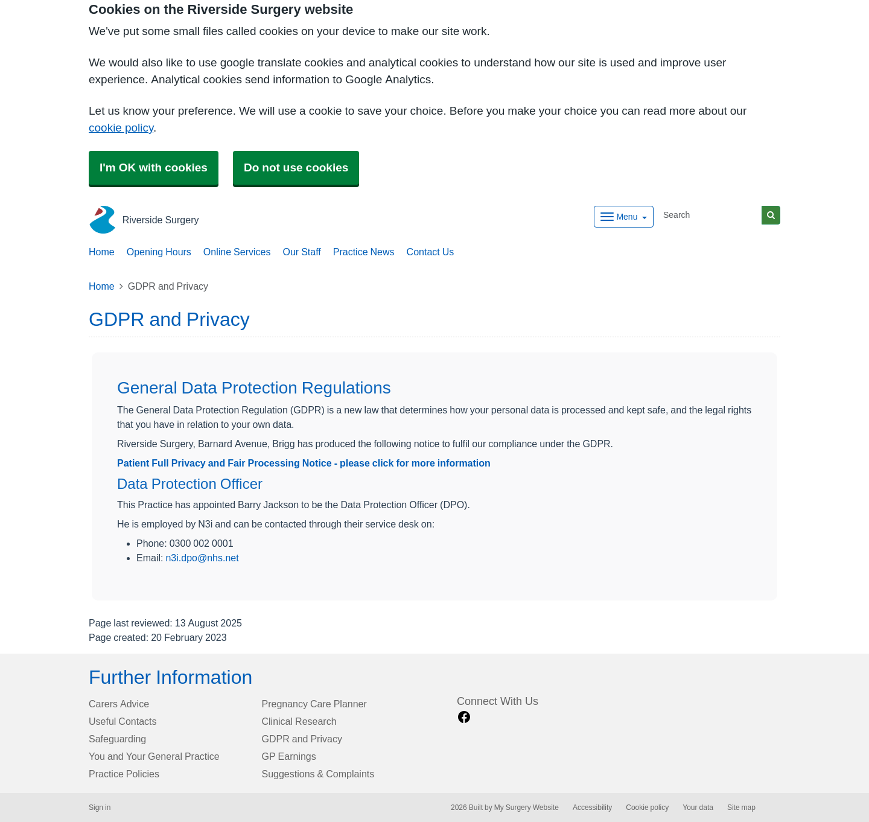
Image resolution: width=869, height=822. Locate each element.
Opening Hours (159, 251)
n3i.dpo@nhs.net (201, 558)
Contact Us (430, 251)
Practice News (364, 251)
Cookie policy (647, 807)
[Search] (710, 215)
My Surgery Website (526, 807)
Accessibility (592, 807)
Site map (741, 807)
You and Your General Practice (154, 756)
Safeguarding (117, 739)
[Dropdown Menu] (624, 217)
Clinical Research (299, 721)
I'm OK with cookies (154, 167)
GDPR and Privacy (302, 739)
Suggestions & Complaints (318, 774)
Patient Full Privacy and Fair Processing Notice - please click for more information (304, 463)
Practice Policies (124, 774)
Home (102, 251)
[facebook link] (464, 717)
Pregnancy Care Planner (314, 704)
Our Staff (301, 251)
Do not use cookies (296, 167)
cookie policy (121, 127)
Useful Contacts (123, 721)
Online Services (237, 251)
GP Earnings (289, 756)
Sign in (99, 807)
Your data (698, 807)
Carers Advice (119, 704)
